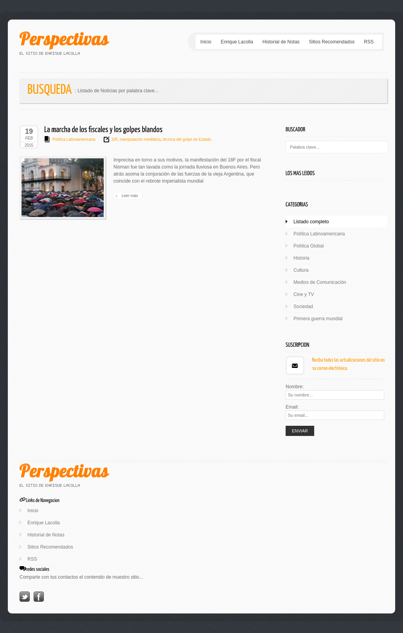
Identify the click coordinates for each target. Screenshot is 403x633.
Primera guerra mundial (317, 318)
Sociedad (303, 306)
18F (115, 139)
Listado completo (311, 221)
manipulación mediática (139, 139)
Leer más (130, 196)
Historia (301, 258)
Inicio (205, 42)
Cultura (301, 270)
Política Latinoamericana (73, 139)
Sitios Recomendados (332, 42)
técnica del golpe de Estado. (187, 139)
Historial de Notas (281, 42)
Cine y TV (303, 294)
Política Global (308, 246)
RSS (369, 42)
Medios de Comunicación (319, 282)
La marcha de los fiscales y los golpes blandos (103, 130)
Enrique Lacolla (237, 42)
